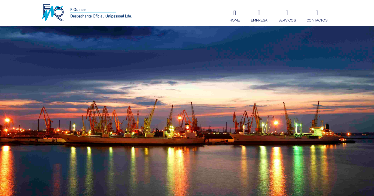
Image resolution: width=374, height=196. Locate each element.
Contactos (317, 15)
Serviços (287, 15)
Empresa (259, 15)
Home (235, 15)
